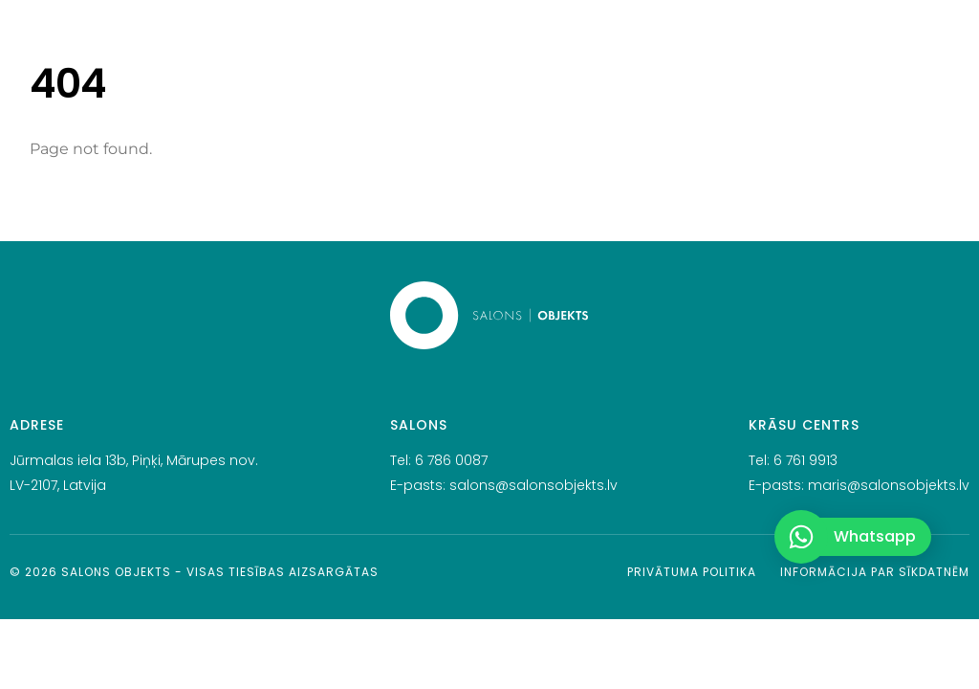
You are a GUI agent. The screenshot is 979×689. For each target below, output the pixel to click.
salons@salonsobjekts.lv (533, 485)
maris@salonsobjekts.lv (888, 485)
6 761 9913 (805, 460)
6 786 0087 (451, 460)
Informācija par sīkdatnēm (874, 572)
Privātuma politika (691, 572)
